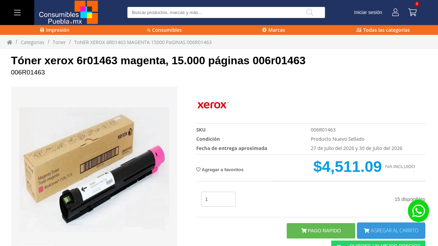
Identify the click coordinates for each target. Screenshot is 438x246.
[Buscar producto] (226, 12)
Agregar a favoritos (219, 169)
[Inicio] (9, 42)
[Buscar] (310, 12)
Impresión (54, 30)
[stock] (218, 199)
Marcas (273, 30)
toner (59, 42)
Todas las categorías (383, 30)
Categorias (32, 42)
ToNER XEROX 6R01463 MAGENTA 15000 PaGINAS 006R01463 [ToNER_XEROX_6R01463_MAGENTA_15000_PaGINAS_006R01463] (143, 42)
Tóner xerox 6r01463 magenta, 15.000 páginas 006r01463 (158, 60)
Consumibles (164, 30)
